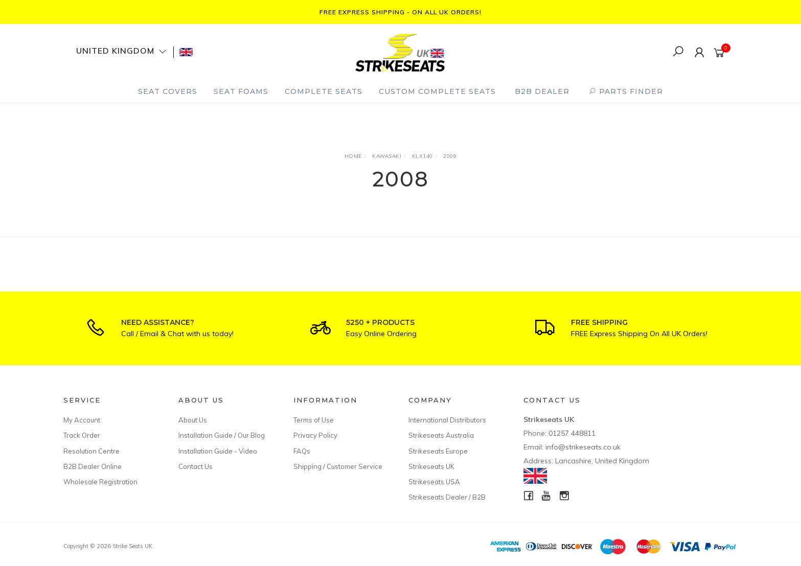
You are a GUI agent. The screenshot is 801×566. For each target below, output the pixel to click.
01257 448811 (572, 433)
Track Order (81, 435)
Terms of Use (313, 420)
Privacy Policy (315, 435)
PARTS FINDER (625, 91)
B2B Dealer (542, 91)
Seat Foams (241, 91)
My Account (81, 420)
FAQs (301, 451)
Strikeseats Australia (441, 435)
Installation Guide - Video (217, 451)
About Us (192, 420)
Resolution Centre (91, 451)
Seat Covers (167, 91)
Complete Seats (323, 91)
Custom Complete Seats (437, 91)
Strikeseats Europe (438, 451)
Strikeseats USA (434, 482)
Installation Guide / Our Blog (221, 435)
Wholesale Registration (100, 482)
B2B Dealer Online (92, 466)
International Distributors (447, 420)
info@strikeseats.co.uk (583, 447)
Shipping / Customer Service (337, 466)
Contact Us (195, 466)
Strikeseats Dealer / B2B (447, 497)
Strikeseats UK (431, 466)
